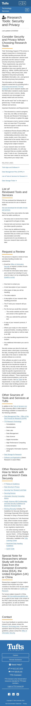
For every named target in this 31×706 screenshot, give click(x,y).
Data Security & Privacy (12, 487)
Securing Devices (10, 493)
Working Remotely (10, 509)
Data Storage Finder (8, 180)
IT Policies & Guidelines (12, 484)
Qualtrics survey (9, 277)
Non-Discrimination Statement (13, 703)
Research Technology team (11, 626)
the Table (19, 379)
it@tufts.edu (18, 671)
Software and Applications (12, 457)
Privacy (25, 703)
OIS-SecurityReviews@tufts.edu (17, 596)
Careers (15, 655)
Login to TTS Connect (15, 686)
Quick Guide (10, 549)
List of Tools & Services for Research (14, 176)
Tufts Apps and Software (10, 167)
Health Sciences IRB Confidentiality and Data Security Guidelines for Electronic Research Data (15, 504)
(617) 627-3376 (18, 668)
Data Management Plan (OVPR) (12, 172)
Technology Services (6, 9)
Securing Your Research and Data (15, 490)
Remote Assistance (15, 660)
